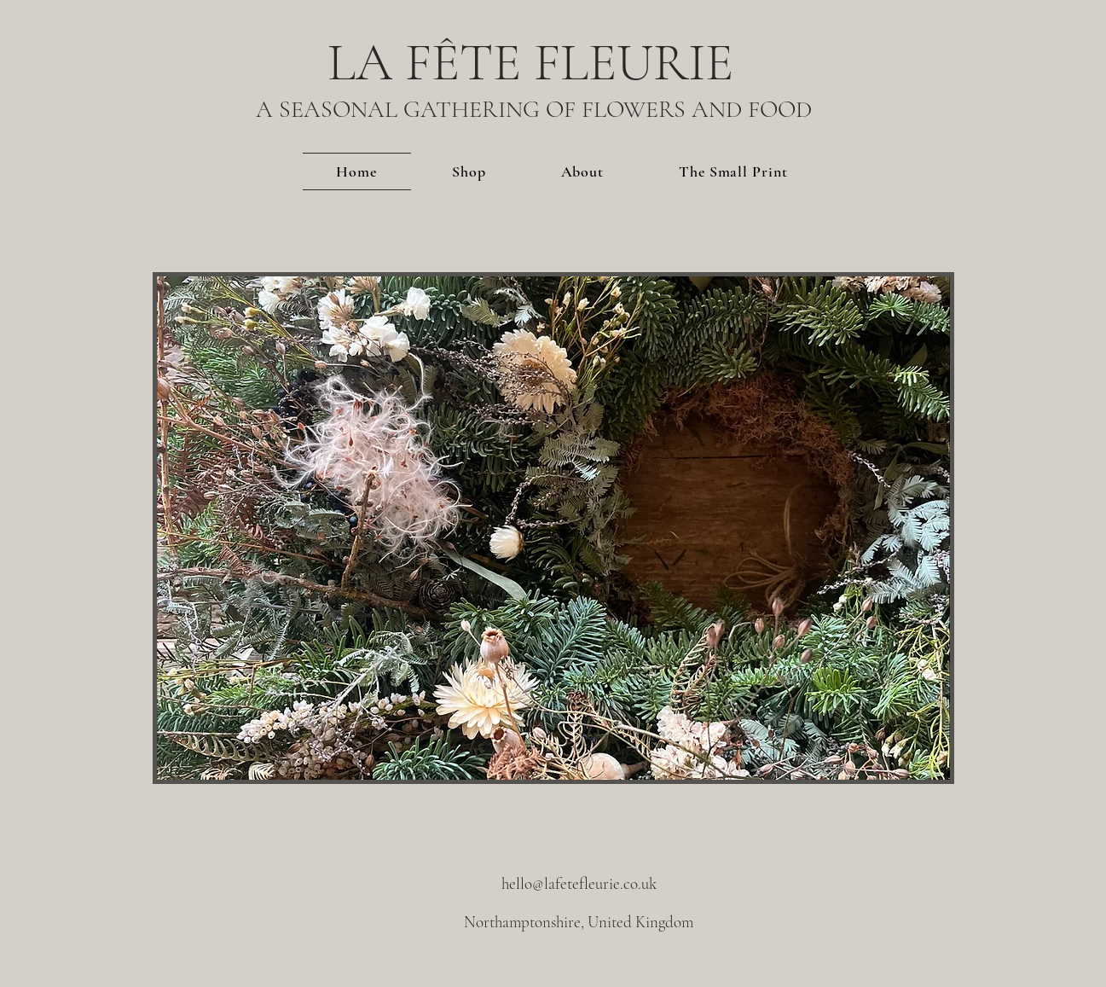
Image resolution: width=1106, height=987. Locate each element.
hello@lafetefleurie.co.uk (579, 883)
